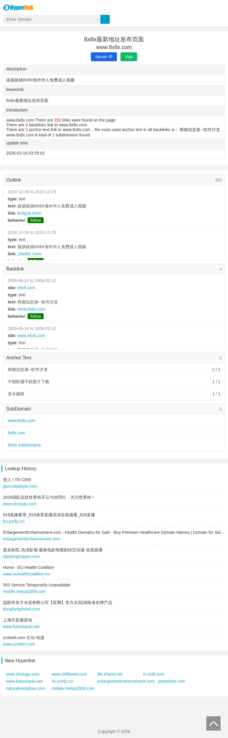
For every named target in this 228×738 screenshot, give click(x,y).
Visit (129, 56)
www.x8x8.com (31, 335)
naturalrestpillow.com (25, 688)
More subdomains (24, 445)
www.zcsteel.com (19, 644)
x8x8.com (26, 287)
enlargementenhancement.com (31, 538)
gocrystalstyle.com (20, 486)
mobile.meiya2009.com (24, 591)
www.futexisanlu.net (21, 626)
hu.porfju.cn (14, 521)
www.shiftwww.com (69, 674)
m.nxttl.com (153, 674)
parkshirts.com (171, 681)
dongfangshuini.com (21, 609)
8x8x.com (17, 432)
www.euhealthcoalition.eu (26, 574)
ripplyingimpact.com (21, 556)
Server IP (104, 56)
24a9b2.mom (30, 253)
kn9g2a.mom (30, 213)
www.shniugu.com (20, 503)
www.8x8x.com (31, 309)
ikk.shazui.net (110, 674)
